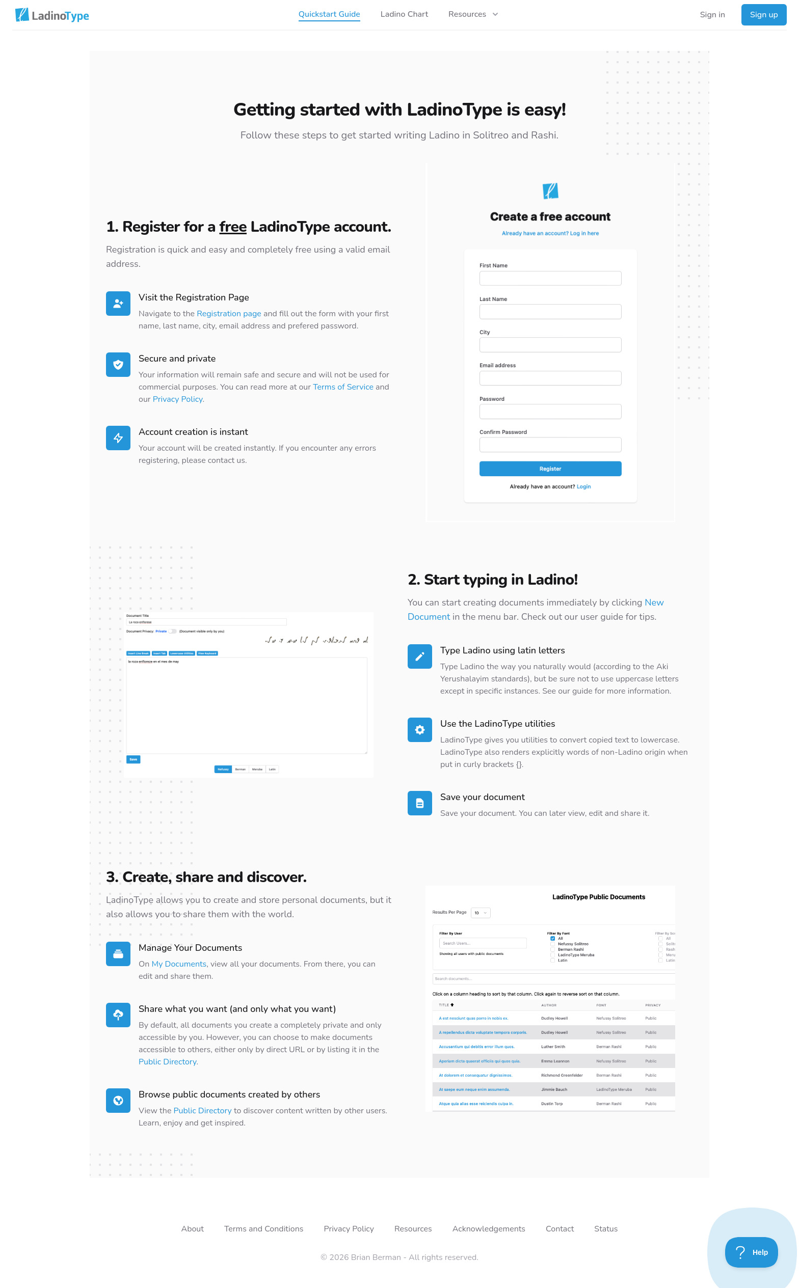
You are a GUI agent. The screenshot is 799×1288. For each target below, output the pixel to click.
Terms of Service (343, 387)
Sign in (712, 14)
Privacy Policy (178, 399)
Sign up (764, 14)
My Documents (179, 964)
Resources (413, 1229)
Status (606, 1229)
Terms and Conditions (264, 1229)
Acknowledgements (488, 1229)
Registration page (229, 313)
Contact (560, 1229)
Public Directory (168, 1061)
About (192, 1229)
